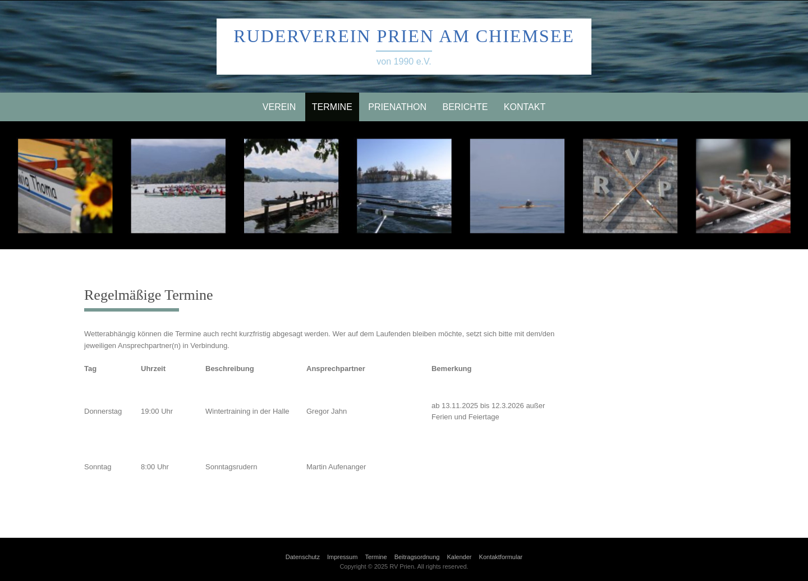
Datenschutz (303, 556)
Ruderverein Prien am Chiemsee (403, 36)
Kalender (459, 556)
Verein (279, 107)
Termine (332, 107)
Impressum (342, 556)
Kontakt (524, 107)
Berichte (465, 107)
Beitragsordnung (417, 556)
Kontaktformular (501, 556)
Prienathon (397, 107)
